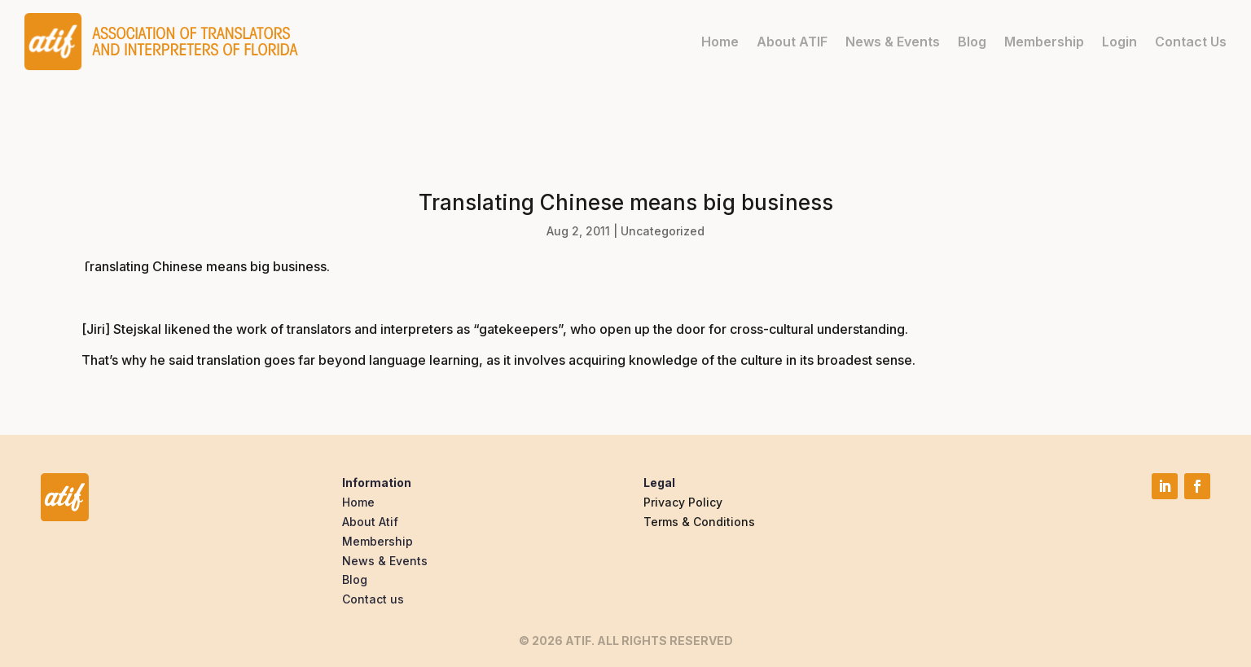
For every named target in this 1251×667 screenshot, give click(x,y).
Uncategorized (663, 231)
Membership (1044, 41)
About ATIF (792, 41)
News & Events (892, 41)
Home (720, 41)
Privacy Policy (682, 502)
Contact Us (1191, 41)
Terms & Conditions (699, 522)
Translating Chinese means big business (204, 266)
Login (1119, 41)
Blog (972, 41)
